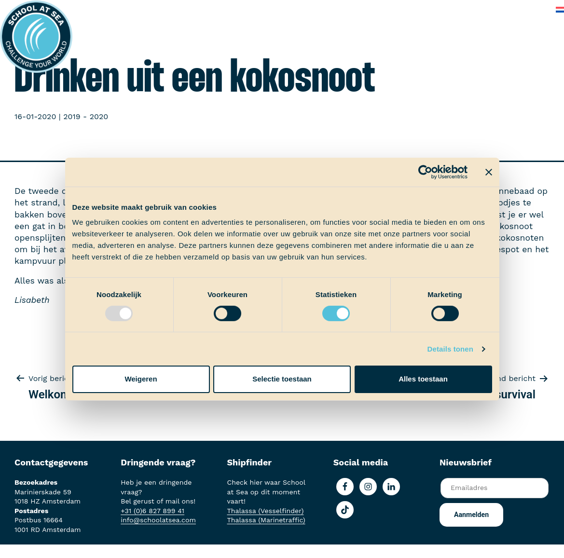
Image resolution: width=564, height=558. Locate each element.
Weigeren (140, 379)
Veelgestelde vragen (465, 9)
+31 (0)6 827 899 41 (152, 511)
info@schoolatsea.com (158, 520)
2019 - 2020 (85, 116)
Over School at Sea (380, 9)
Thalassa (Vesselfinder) (265, 511)
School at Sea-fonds (294, 9)
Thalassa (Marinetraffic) (266, 520)
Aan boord (173, 9)
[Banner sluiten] (488, 171)
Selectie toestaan (282, 379)
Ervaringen (225, 9)
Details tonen (450, 349)
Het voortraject (114, 9)
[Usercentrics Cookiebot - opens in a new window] (425, 171)
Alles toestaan (423, 379)
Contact (529, 9)
